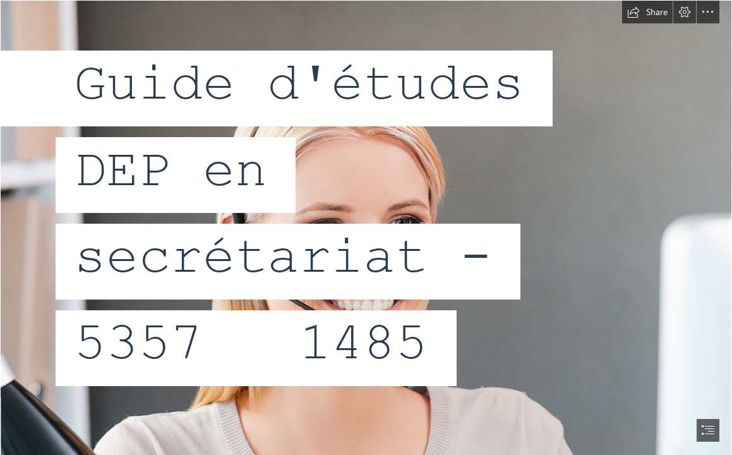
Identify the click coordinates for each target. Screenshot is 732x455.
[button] (647, 12)
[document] (366, 227)
